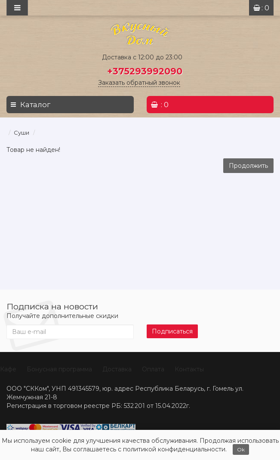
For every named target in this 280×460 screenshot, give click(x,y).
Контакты (189, 369)
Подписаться (172, 331)
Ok (241, 449)
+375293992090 (144, 71)
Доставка (117, 369)
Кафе (8, 369)
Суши (21, 132)
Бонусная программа (59, 369)
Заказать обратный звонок (139, 82)
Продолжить (248, 166)
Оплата (153, 369)
